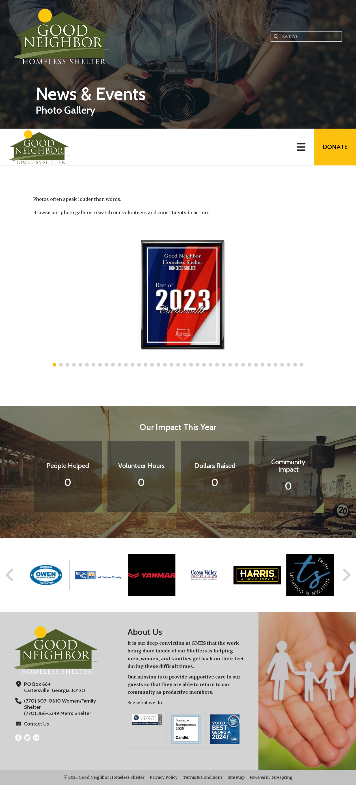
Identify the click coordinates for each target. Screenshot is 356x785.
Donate (335, 147)
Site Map (236, 777)
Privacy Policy (164, 777)
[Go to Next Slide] (346, 575)
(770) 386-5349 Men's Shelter (57, 713)
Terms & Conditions (203, 777)
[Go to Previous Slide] (10, 575)
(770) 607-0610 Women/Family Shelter (60, 704)
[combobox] (306, 36)
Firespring (282, 777)
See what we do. (145, 702)
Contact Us (36, 724)
